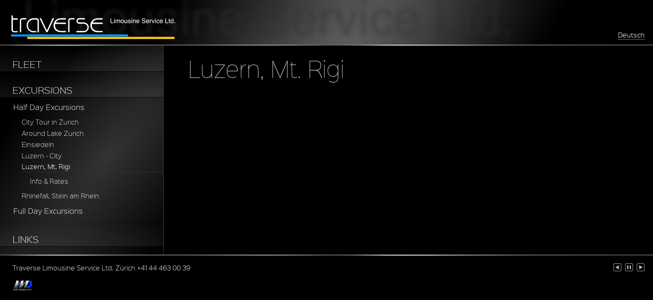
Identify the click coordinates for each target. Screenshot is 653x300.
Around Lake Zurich (53, 133)
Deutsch (631, 34)
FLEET (27, 64)
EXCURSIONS (42, 90)
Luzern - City (42, 155)
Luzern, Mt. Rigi (46, 166)
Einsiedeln (38, 144)
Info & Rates (49, 181)
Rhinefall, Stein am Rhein (60, 195)
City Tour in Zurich (50, 122)
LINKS (25, 239)
